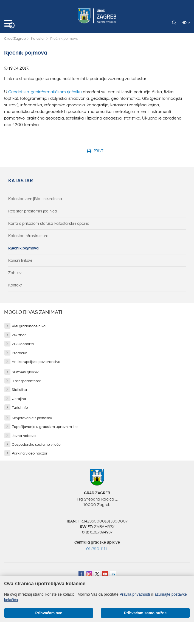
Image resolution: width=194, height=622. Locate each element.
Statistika (19, 390)
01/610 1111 (96, 549)
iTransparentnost (26, 381)
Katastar (38, 38)
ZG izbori (19, 335)
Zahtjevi (15, 273)
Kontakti (15, 285)
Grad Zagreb (15, 38)
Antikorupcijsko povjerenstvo (36, 362)
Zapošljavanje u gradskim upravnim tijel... (46, 427)
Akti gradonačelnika (29, 326)
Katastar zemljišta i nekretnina (35, 199)
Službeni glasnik (25, 372)
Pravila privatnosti (135, 594)
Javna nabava (24, 436)
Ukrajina (19, 399)
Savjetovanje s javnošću (32, 418)
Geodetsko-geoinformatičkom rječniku (45, 91)
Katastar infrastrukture (28, 236)
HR (185, 23)
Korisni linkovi (20, 260)
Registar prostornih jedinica (32, 211)
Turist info (20, 407)
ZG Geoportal (23, 344)
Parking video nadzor (29, 453)
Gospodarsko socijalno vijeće (36, 444)
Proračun (19, 353)
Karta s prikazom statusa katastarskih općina (48, 223)
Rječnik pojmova (23, 248)
